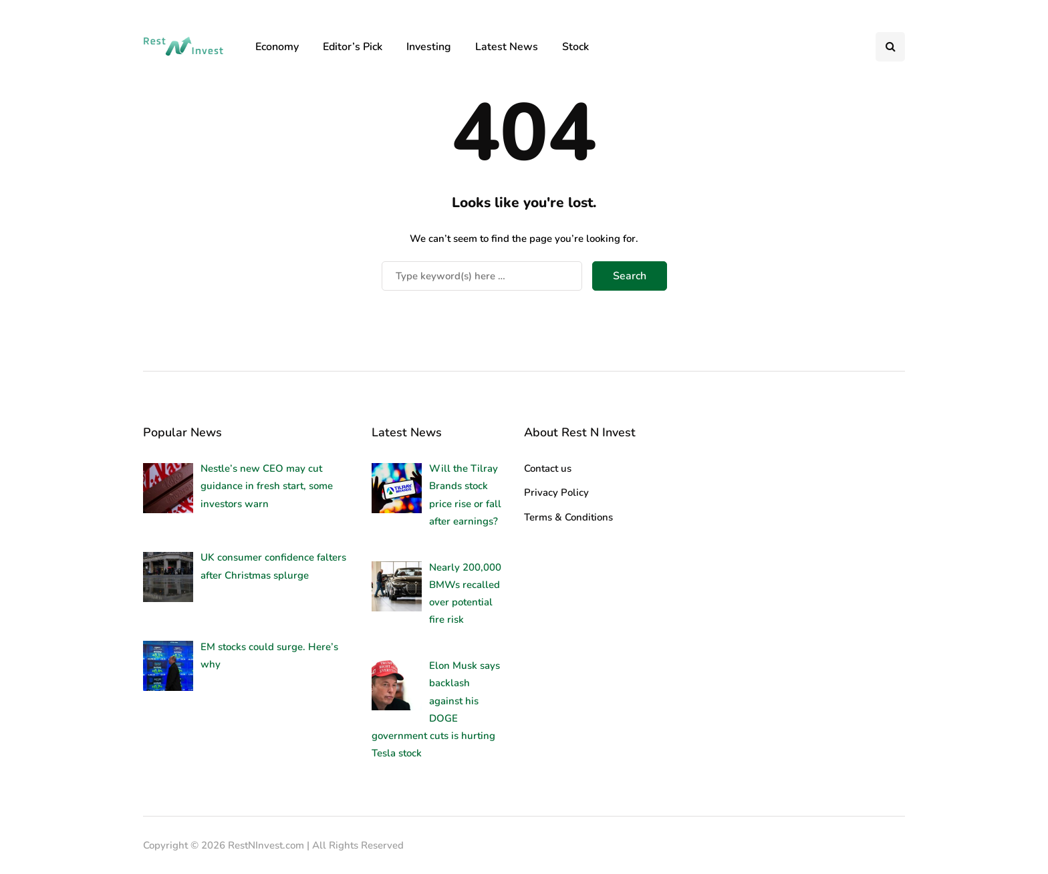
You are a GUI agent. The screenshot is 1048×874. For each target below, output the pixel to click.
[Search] (482, 276)
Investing (428, 46)
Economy (277, 46)
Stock (575, 46)
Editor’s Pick (352, 46)
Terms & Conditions (568, 517)
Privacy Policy (556, 492)
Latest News (506, 46)
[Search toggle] (890, 46)
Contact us (547, 468)
